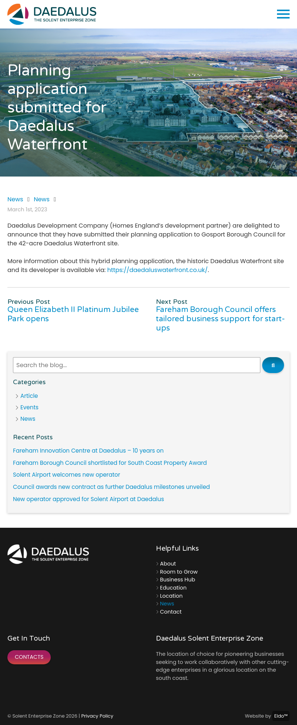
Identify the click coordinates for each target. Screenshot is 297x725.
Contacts (29, 657)
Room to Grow (179, 571)
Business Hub (177, 579)
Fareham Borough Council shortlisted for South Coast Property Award (110, 463)
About (168, 563)
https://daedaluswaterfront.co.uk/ (157, 270)
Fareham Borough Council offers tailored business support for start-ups (220, 319)
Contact (170, 611)
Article (29, 396)
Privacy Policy (97, 716)
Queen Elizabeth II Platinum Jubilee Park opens (73, 314)
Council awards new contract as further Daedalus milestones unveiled (111, 487)
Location (171, 596)
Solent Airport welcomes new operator (66, 475)
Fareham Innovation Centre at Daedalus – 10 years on (88, 450)
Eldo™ (281, 716)
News (15, 199)
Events (29, 407)
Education (173, 587)
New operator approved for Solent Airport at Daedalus (88, 499)
